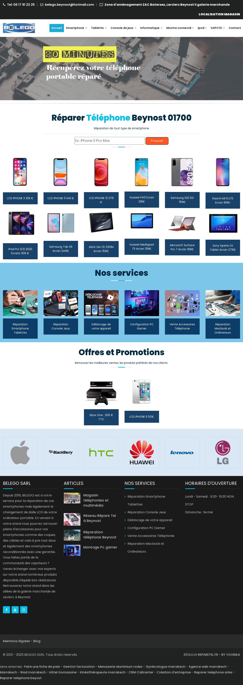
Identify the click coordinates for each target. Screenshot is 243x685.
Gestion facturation (79, 666)
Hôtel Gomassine (62, 672)
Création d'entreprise (174, 672)
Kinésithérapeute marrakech (102, 672)
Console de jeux (123, 28)
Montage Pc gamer (100, 547)
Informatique (151, 28)
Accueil (56, 28)
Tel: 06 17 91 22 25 (21, 4)
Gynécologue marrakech (165, 666)
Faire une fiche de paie (42, 666)
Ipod (202, 28)
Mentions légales (16, 641)
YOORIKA (233, 654)
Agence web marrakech (208, 666)
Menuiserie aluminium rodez (120, 666)
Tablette (99, 28)
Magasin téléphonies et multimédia (96, 500)
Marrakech (8, 672)
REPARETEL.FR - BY (212, 654)
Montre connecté (180, 28)
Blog (36, 641)
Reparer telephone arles (213, 672)
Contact (235, 28)
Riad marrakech (33, 672)
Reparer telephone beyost (21, 678)
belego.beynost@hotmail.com (69, 4)
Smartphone (76, 28)
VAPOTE (218, 28)
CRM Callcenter (141, 672)
